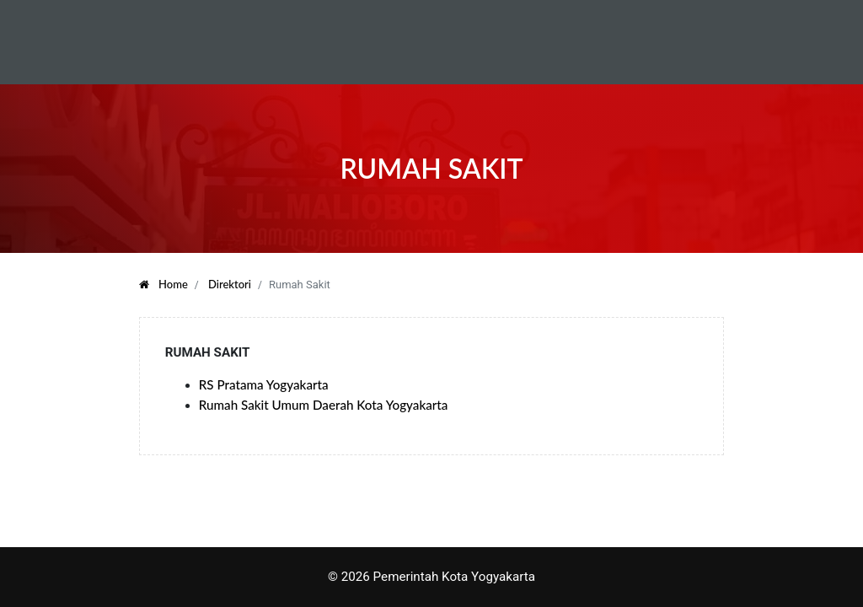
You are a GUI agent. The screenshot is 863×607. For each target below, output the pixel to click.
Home (163, 284)
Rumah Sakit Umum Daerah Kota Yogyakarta (323, 404)
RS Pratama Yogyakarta (264, 384)
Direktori (229, 284)
